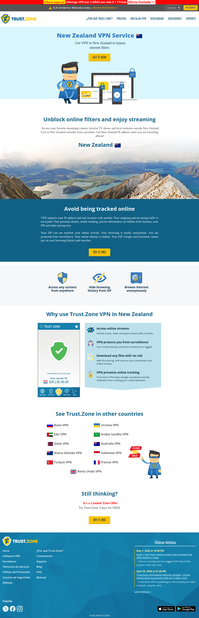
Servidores (175, 18)
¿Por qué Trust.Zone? (99, 18)
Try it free (99, 252)
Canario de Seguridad (16, 577)
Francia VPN (106, 462)
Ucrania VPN (106, 425)
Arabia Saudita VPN (111, 434)
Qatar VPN (58, 444)
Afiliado (7, 582)
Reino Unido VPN (86, 471)
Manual (41, 577)
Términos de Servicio (16, 566)
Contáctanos (45, 556)
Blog (39, 566)
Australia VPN (107, 444)
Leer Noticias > (142, 591)
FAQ (39, 572)
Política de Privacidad (16, 572)
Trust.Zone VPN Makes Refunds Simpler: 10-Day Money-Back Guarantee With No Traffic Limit (163, 576)
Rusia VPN (57, 425)
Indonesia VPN (108, 453)
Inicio (6, 550)
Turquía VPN (59, 462)
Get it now (99, 57)
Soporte (191, 18)
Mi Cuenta (190, 8)
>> (141, 2)
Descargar (157, 18)
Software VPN (11, 556)
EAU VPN (56, 434)
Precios (121, 18)
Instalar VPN (138, 18)
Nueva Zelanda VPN (64, 453)
